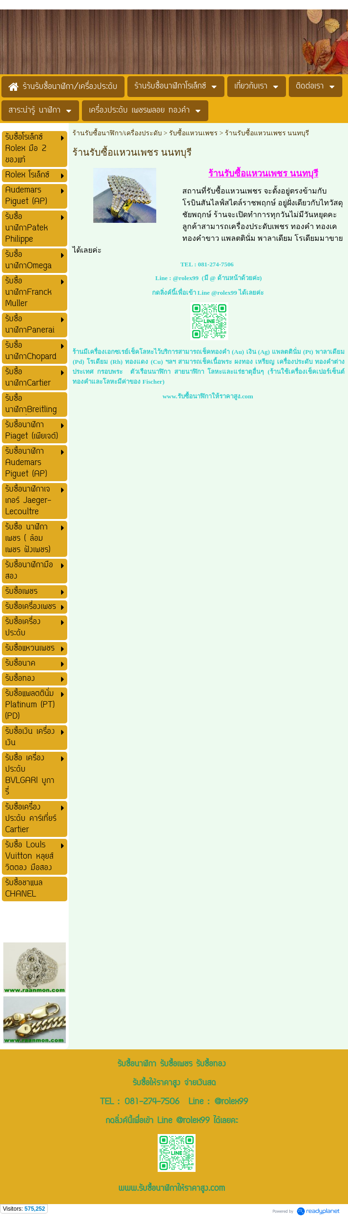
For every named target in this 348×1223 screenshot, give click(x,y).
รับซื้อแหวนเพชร (193, 133)
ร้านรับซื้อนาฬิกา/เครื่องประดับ (117, 133)
